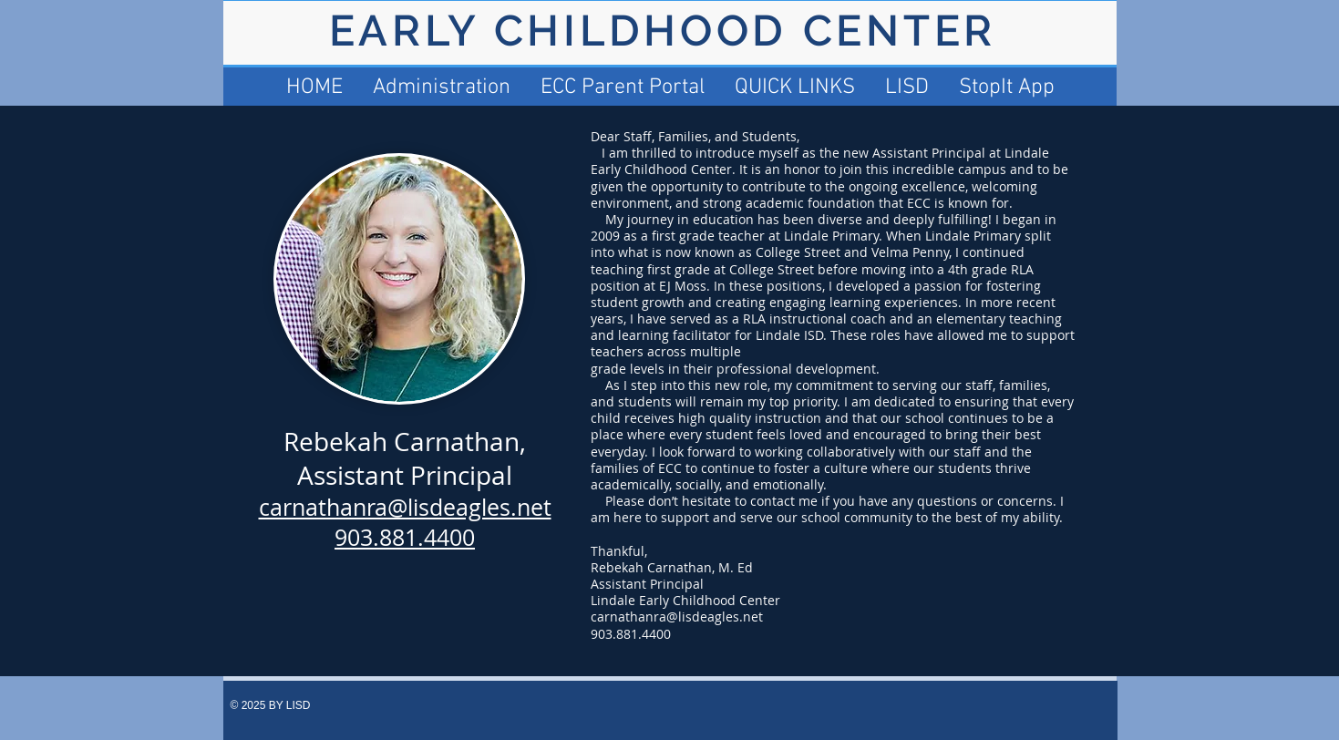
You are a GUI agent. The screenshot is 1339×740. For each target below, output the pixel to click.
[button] (794, 87)
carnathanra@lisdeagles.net (677, 616)
